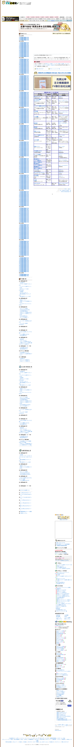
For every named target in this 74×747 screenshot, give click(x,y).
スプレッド (21, 19)
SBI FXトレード (37, 96)
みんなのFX (58, 639)
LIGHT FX (58, 634)
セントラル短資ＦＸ (24, 317)
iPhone (66, 616)
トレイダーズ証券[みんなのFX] (62, 560)
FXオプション (53, 19)
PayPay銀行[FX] (23, 335)
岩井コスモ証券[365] (38, 162)
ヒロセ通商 (36, 116)
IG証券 (21, 454)
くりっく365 (36, 169)
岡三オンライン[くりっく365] (63, 601)
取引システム (67, 618)
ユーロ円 (42, 17)
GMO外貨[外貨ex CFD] (61, 609)
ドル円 (28, 17)
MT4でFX (45, 19)
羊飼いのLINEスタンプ (61, 712)
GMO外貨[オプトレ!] (24, 352)
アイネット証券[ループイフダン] (64, 603)
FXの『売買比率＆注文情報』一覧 (45, 27)
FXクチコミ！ (57, 21)
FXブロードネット (24, 292)
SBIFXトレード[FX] (61, 591)
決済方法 (58, 615)
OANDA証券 (36, 139)
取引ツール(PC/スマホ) (63, 100)
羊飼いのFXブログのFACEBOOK (64, 716)
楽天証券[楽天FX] (23, 348)
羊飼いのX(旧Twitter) (61, 715)
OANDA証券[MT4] (60, 670)
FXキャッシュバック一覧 (55, 68)
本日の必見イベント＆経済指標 (62, 544)
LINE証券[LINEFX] (24, 347)
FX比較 (30, 21)
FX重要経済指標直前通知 (61, 545)
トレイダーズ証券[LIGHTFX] (40, 106)
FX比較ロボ (52, 21)
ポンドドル (37, 17)
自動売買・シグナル (59, 19)
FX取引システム (23, 513)
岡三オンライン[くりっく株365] (63, 599)
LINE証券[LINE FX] (60, 583)
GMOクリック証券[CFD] (61, 606)
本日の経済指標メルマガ (62, 718)
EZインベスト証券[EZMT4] (62, 675)
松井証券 (22, 339)
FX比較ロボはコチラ (59, 625)
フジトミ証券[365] (37, 160)
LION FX (58, 635)
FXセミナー (27, 21)
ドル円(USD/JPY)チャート (25, 492)
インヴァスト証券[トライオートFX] (64, 564)
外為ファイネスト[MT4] (61, 673)
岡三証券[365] (36, 159)
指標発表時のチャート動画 (26, 511)
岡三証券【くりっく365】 (25, 296)
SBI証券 (21, 291)
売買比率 (63, 19)
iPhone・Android (35, 19)
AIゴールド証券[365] (38, 165)
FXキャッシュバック (62, 21)
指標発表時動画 (62, 17)
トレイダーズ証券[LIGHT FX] (63, 596)
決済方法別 (49, 19)
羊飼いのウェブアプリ (61, 713)
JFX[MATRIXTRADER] (25, 309)
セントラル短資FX (37, 154)
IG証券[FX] (22, 282)
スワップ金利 (25, 19)
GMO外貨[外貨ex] (23, 311)
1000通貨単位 (40, 19)
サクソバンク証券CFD (24, 359)
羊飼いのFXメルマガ (60, 542)
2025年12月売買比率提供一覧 (66, 191)
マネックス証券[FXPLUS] (25, 341)
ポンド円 (47, 17)
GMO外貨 (36, 111)
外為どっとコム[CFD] (61, 590)
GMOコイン (58, 607)
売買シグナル (59, 618)
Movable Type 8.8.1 (58, 730)
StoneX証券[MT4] (23, 316)
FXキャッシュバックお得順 (61, 553)
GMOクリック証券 (48, 63)
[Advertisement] (63, 8)
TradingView (52, 65)
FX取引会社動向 (22, 21)
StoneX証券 (36, 175)
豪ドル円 (51, 17)
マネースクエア (23, 340)
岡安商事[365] (36, 166)
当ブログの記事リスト (25, 490)
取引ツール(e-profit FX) (63, 165)
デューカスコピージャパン (39, 172)
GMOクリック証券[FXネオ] (26, 312)
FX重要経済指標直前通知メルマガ (64, 719)
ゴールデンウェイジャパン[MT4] (63, 671)
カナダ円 (56, 17)
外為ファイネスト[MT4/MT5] (63, 593)
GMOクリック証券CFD (25, 361)
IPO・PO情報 (42, 21)
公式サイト (61, 96)
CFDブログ (37, 21)
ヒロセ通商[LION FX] (24, 334)
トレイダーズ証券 (56, 63)
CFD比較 (33, 21)
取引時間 (58, 616)
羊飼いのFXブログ (69, 21)
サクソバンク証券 (24, 308)
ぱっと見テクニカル (47, 21)
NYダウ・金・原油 (68, 17)
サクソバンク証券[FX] (61, 592)
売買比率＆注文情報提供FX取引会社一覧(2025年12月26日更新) (54, 73)
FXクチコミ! (57, 741)
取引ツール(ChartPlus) (63, 160)
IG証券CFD (22, 358)
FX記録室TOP (22, 17)
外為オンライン (23, 300)
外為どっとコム (60, 566)
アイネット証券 (59, 640)
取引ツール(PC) (62, 135)
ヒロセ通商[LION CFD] (61, 604)
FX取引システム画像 (68, 19)
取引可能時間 (29, 19)
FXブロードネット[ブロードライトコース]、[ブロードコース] (25, 457)
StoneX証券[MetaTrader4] (25, 404)
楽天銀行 (35, 127)
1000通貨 (66, 615)
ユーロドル (32, 17)
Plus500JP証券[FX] (61, 582)
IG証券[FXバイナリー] (61, 686)
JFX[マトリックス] (61, 578)
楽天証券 (35, 123)
